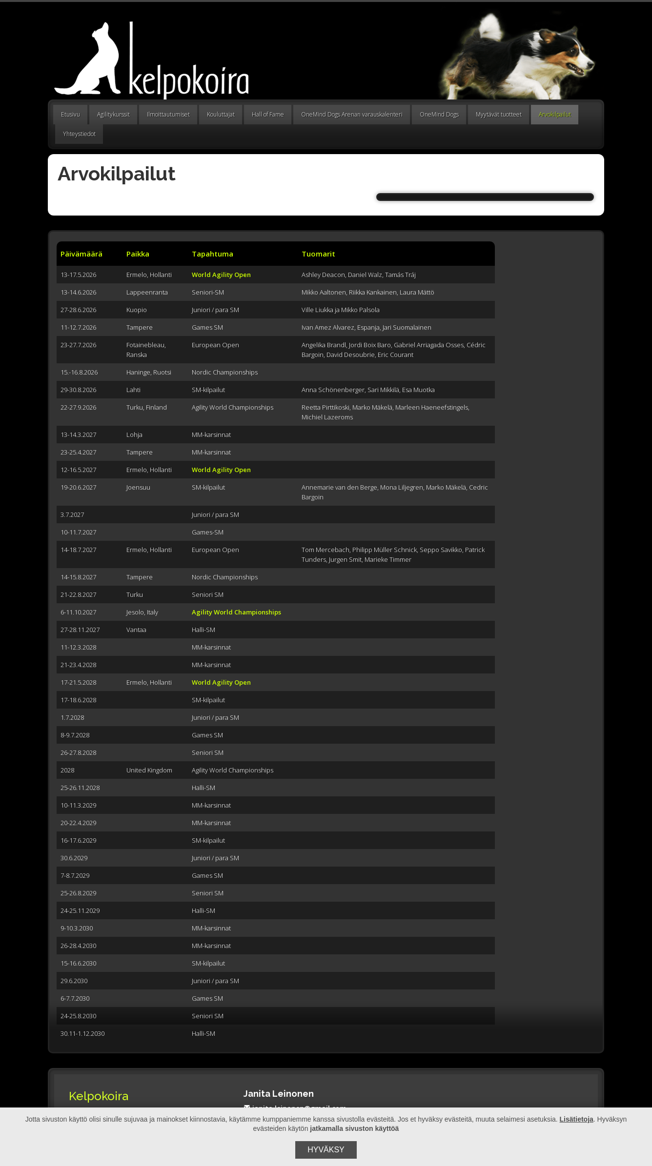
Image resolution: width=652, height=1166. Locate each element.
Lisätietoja (576, 1119)
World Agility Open (221, 274)
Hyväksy (326, 1150)
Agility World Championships (236, 612)
